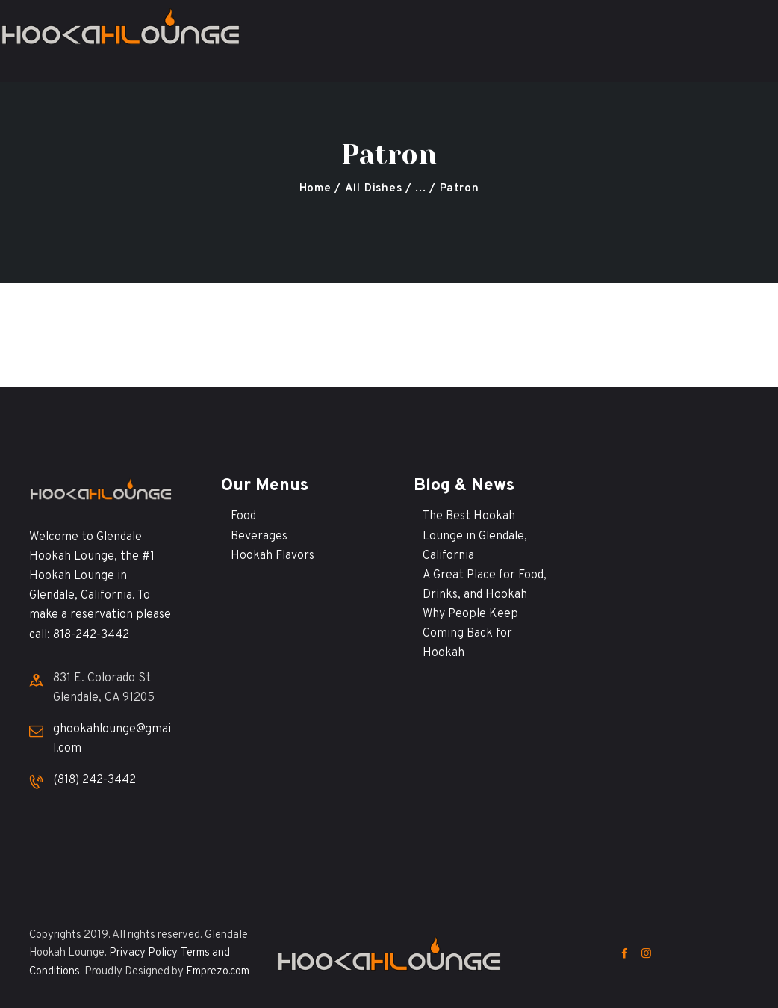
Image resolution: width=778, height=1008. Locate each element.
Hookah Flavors (272, 555)
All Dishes (373, 189)
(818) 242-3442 (94, 780)
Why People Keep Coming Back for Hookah (470, 634)
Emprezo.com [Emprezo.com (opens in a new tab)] (217, 972)
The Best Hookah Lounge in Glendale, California (475, 536)
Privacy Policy (143, 953)
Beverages (259, 536)
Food (243, 516)
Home (315, 189)
